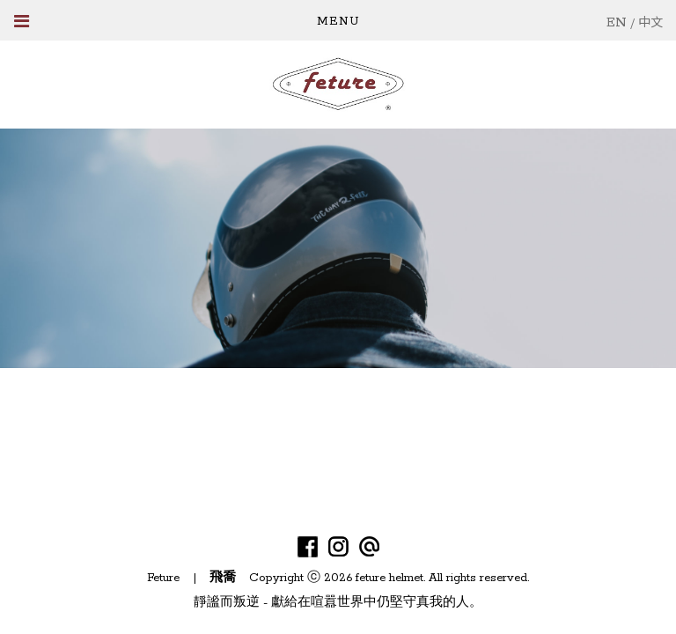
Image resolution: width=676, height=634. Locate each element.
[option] (338, 248)
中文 (650, 23)
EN (616, 22)
